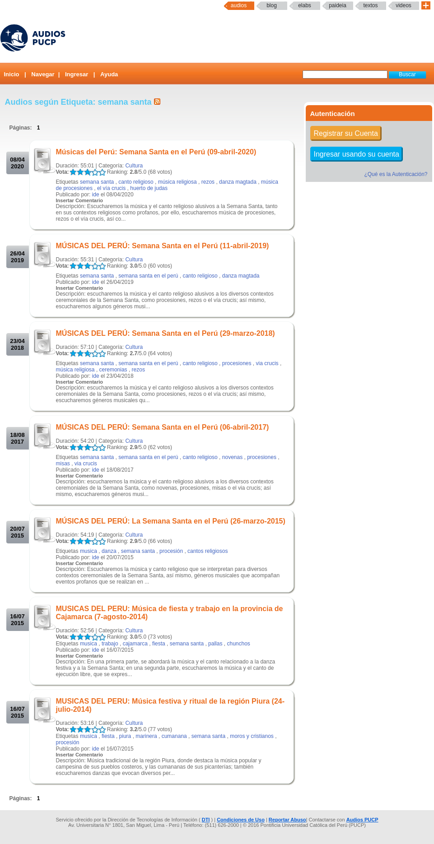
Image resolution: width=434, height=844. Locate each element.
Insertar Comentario (79, 200)
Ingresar (76, 74)
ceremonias (113, 369)
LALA (73, 172)
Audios (239, 5)
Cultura (134, 165)
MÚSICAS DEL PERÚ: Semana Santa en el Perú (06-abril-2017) (162, 427)
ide (95, 194)
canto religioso (135, 182)
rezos (208, 182)
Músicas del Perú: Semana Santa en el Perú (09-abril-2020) (156, 152)
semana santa (97, 182)
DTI (206, 819)
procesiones (237, 363)
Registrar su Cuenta (346, 133)
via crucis (267, 363)
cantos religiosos (207, 551)
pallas (215, 643)
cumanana (174, 736)
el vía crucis (111, 188)
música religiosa (177, 182)
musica (88, 551)
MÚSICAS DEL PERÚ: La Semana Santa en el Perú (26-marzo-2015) (170, 521)
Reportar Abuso (287, 819)
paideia (337, 5)
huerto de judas (149, 188)
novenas (232, 457)
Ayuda (109, 74)
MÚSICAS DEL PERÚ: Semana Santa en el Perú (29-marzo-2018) (165, 333)
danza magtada (238, 182)
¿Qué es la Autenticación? (395, 174)
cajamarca (135, 643)
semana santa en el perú (148, 276)
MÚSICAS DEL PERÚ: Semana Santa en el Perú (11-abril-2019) (162, 246)
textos (370, 5)
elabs (304, 5)
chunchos (238, 643)
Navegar (42, 74)
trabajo (110, 643)
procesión (171, 551)
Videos (403, 5)
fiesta (158, 643)
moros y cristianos (252, 736)
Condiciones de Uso (241, 819)
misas (63, 463)
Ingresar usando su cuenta (356, 154)
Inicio (11, 74)
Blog (271, 5)
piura (125, 736)
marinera (146, 736)
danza (109, 551)
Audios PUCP (362, 819)
